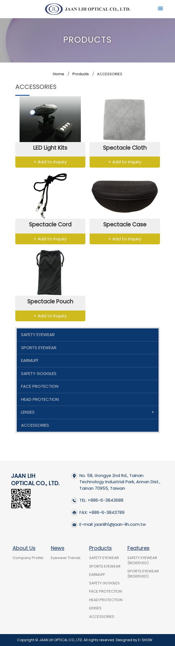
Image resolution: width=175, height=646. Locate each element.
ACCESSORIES (35, 425)
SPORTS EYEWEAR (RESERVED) (143, 573)
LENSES (28, 412)
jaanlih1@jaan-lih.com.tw (120, 524)
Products (80, 74)
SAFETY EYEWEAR (38, 334)
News (57, 548)
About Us (23, 548)
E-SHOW (145, 639)
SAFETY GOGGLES (38, 373)
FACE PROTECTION (39, 386)
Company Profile (27, 557)
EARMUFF (30, 360)
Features (138, 548)
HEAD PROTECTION (40, 399)
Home (58, 74)
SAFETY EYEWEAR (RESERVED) (142, 560)
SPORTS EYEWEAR (38, 348)
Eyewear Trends (66, 557)
